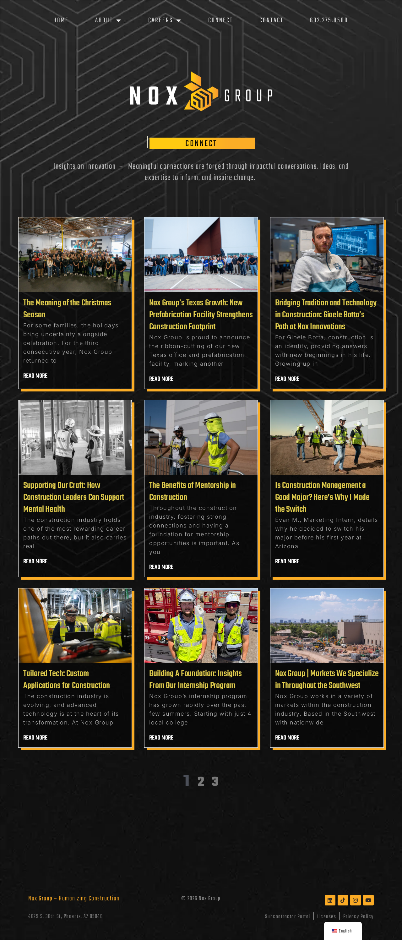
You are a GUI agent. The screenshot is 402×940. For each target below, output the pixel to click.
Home (61, 20)
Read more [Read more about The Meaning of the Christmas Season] (35, 376)
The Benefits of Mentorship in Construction (192, 491)
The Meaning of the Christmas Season (67, 309)
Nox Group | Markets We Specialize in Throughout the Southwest (327, 679)
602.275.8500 (329, 20)
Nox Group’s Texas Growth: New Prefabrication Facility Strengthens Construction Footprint (201, 315)
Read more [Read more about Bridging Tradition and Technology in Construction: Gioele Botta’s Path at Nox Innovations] (287, 379)
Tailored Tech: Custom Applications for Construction (66, 679)
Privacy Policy (358, 916)
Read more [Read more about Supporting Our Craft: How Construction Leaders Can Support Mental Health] (35, 561)
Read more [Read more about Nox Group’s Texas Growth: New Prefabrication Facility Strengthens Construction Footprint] (161, 379)
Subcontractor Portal (287, 916)
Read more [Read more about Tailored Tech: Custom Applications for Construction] (35, 738)
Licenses (326, 916)
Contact (271, 20)
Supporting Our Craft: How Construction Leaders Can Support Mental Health (73, 497)
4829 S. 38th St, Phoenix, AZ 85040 (65, 916)
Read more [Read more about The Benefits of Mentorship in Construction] (161, 567)
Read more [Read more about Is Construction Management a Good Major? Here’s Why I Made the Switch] (287, 561)
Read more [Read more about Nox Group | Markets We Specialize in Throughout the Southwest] (287, 738)
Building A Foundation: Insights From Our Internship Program (195, 679)
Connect (220, 20)
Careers (165, 20)
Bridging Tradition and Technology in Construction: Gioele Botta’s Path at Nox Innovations (326, 315)
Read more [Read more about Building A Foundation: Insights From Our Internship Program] (161, 738)
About (108, 20)
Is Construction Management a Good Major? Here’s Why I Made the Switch (322, 497)
